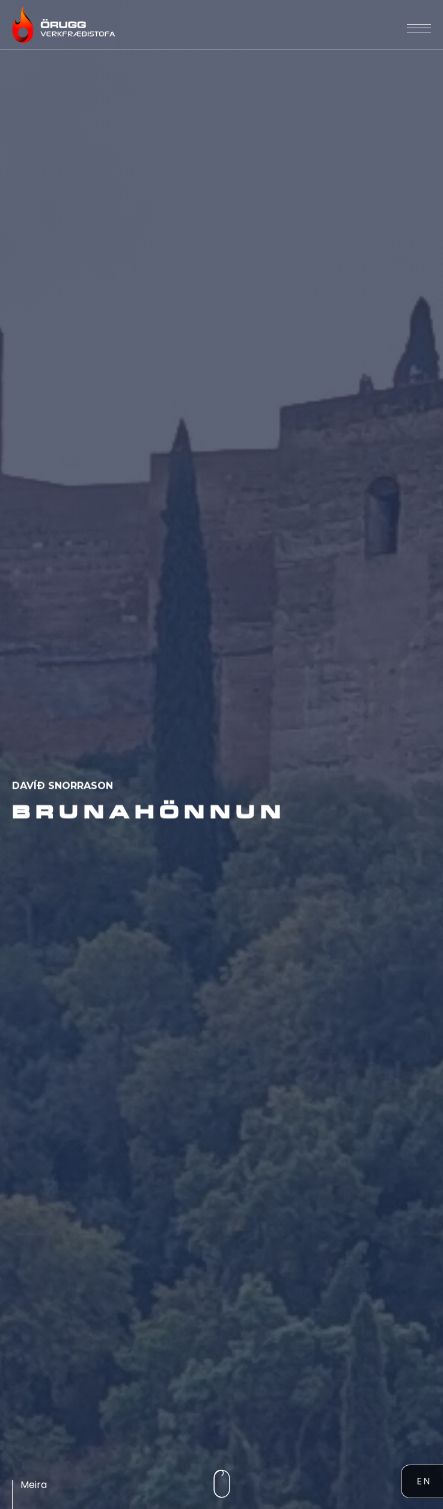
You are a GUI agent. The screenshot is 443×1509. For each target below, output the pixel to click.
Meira (33, 1484)
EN (424, 1481)
